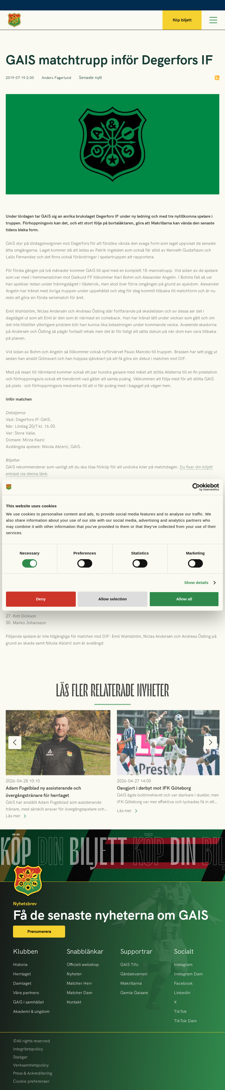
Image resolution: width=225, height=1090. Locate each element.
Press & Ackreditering (32, 1073)
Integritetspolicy (28, 1049)
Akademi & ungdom (31, 1011)
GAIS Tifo (129, 964)
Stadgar (20, 1057)
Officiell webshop (83, 964)
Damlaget (22, 983)
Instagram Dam (188, 974)
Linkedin (182, 992)
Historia (20, 964)
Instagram (183, 964)
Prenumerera (39, 931)
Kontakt (74, 1002)
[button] (14, 750)
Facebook (183, 983)
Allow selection (112, 599)
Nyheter (74, 974)
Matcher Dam (79, 992)
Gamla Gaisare (134, 992)
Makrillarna (131, 983)
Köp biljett (182, 20)
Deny (41, 599)
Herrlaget (22, 974)
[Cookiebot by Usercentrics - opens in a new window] (196, 487)
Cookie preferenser (31, 1081)
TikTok (180, 1011)
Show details (196, 582)
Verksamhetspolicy (31, 1065)
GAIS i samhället (28, 1002)
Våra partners (26, 992)
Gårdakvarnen (133, 974)
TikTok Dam (185, 1021)
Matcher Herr (79, 983)
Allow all (184, 599)
